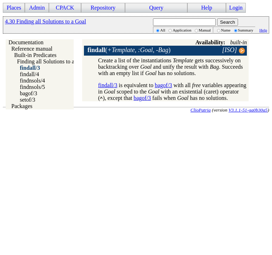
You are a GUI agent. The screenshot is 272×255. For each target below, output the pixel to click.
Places (14, 8)
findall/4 (29, 74)
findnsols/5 (32, 87)
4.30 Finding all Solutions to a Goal (45, 21)
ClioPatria (201, 110)
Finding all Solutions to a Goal (52, 61)
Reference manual (31, 49)
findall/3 (30, 68)
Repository (103, 8)
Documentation (26, 42)
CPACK (65, 8)
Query (156, 8)
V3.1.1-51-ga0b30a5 (247, 110)
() (129, 49)
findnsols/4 (32, 81)
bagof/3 (28, 93)
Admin (37, 8)
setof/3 (27, 100)
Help (206, 8)
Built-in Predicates (35, 55)
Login (236, 8)
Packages (22, 106)
